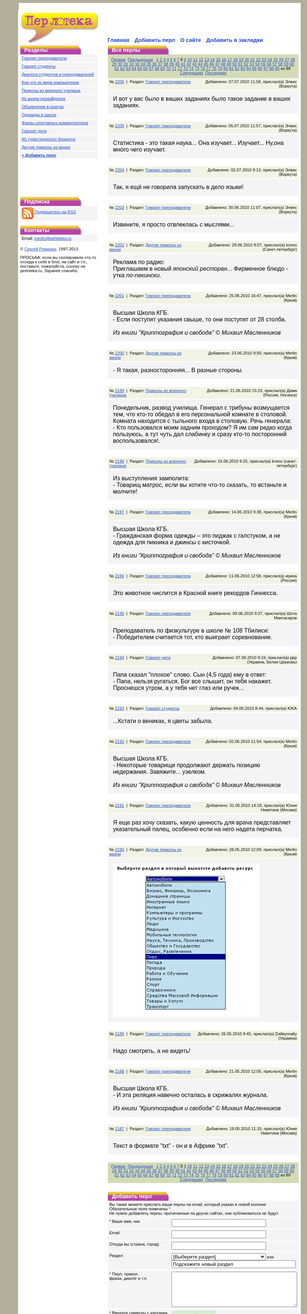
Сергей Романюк (40, 249)
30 (303, 1113)
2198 (119, 430)
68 (126, 68)
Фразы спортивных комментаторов (55, 123)
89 (246, 68)
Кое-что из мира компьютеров (50, 82)
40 (164, 64)
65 (302, 1117)
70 (137, 68)
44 (187, 64)
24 (271, 59)
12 (202, 59)
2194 (119, 618)
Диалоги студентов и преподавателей (58, 74)
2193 (119, 668)
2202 (119, 223)
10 (191, 59)
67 (120, 68)
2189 (119, 985)
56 (256, 64)
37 (147, 64)
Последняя (295, 1122)
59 (273, 64)
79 (189, 68)
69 (132, 68)
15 (220, 59)
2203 (119, 190)
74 (160, 68)
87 (235, 68)
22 (260, 59)
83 (212, 68)
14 (214, 59)
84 (218, 68)
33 (124, 64)
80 (195, 68)
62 (290, 64)
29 (300, 59)
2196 (119, 540)
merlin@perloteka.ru (52, 238)
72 (149, 68)
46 (199, 64)
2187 (119, 1075)
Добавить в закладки (234, 40)
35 (136, 64)
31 (113, 64)
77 (178, 68)
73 (154, 68)
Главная (118, 40)
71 (143, 68)
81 (200, 68)
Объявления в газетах (43, 106)
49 (216, 64)
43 (182, 64)
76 (172, 68)
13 (208, 59)
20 (248, 59)
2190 (119, 805)
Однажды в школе (39, 115)
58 (267, 64)
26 (282, 59)
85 (223, 68)
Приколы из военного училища (51, 90)
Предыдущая (141, 59)
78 (183, 68)
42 (176, 64)
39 (158, 64)
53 (239, 64)
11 (197, 59)
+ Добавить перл (39, 155)
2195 (119, 573)
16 (225, 59)
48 (210, 64)
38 (153, 64)
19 (242, 59)
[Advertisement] (59, 176)
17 (231, 59)
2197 (119, 481)
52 (233, 64)
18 (237, 59)
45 (193, 64)
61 (285, 64)
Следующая (273, 68)
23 (266, 59)
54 (245, 64)
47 (204, 64)
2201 (119, 273)
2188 (119, 1023)
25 (277, 59)
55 (250, 64)
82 (206, 68)
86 (229, 68)
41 (170, 64)
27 (288, 59)
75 (166, 68)
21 (254, 59)
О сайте (190, 40)
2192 (119, 701)
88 (241, 68)
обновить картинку (127, 1271)
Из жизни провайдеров (44, 98)
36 (142, 64)
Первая (120, 59)
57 (262, 64)
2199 (119, 359)
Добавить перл (155, 40)
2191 (119, 761)
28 (294, 59)
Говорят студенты (39, 66)
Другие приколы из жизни (46, 147)
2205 (119, 117)
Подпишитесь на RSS (49, 212)
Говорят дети (34, 131)
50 (222, 64)
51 (227, 64)
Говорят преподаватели (44, 58)
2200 (119, 326)
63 (296, 64)
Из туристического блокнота (48, 139)
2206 (119, 77)
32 (119, 64)
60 (279, 64)
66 (114, 68)
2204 (119, 156)
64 (302, 64)
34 (130, 64)
